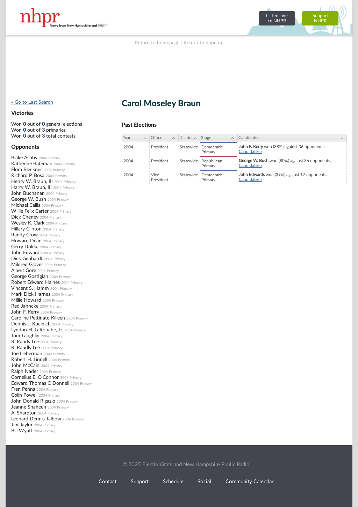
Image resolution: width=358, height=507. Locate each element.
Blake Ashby (24, 157)
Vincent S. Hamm (30, 288)
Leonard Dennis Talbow (36, 419)
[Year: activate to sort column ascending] (136, 138)
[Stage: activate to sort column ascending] (218, 138)
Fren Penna (23, 389)
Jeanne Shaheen (28, 407)
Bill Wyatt (22, 430)
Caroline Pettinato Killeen (38, 318)
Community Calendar (249, 481)
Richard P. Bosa (27, 175)
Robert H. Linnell (29, 359)
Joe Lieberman (26, 353)
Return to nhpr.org (203, 43)
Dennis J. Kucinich (31, 324)
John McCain (25, 365)
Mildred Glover (27, 264)
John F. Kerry (25, 312)
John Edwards (26, 252)
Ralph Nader (24, 371)
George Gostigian (29, 276)
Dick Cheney (24, 217)
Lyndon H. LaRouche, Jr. (37, 330)
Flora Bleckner (26, 169)
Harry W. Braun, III (31, 187)
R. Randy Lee (25, 341)
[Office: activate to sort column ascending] (164, 138)
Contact (107, 481)
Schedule (173, 481)
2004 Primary (49, 158)
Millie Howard (26, 300)
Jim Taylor (22, 424)
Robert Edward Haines (35, 282)
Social (204, 481)
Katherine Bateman (31, 163)
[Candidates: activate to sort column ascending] (292, 138)
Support (140, 481)
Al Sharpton (24, 413)
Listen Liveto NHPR (277, 18)
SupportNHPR (320, 18)
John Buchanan (28, 193)
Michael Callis (25, 205)
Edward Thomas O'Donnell (40, 383)
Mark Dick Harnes (30, 294)
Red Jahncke (24, 306)
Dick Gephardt (27, 258)
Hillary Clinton (26, 229)
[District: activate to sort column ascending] (189, 138)
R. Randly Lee (25, 347)
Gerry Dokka (24, 246)
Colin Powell (24, 395)
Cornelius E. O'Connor (35, 377)
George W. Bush (28, 199)
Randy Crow (24, 235)
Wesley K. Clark (27, 223)
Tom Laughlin (25, 335)
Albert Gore (23, 270)
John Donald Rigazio (33, 401)
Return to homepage (157, 43)
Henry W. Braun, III (32, 181)
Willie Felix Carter (30, 211)
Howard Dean (26, 240)
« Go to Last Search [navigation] (32, 102)
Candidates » (250, 151)
